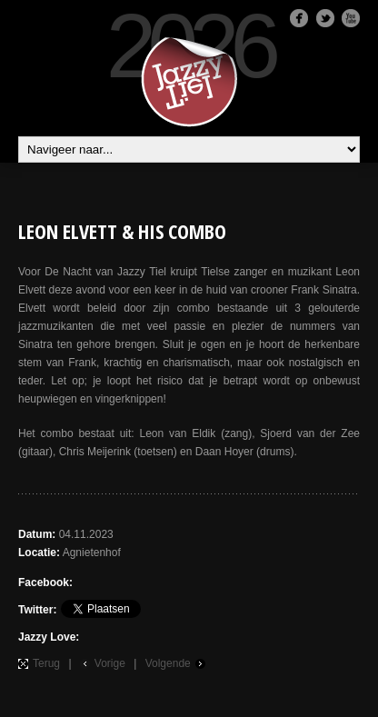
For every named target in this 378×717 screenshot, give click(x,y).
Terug (46, 663)
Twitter (325, 18)
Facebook (299, 18)
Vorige (109, 663)
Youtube (351, 18)
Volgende (168, 663)
